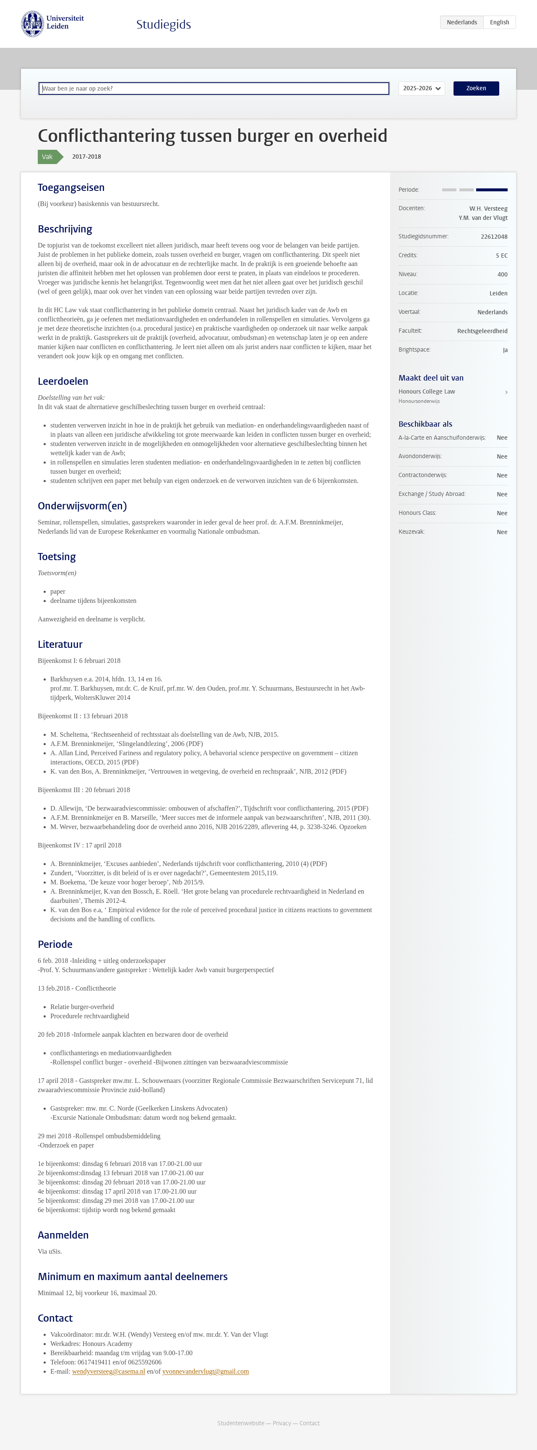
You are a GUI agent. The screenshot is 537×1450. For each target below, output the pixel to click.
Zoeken (476, 88)
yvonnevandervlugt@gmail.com (205, 1371)
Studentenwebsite (240, 1423)
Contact (310, 1423)
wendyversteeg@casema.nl (108, 1371)
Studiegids (163, 24)
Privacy (282, 1423)
